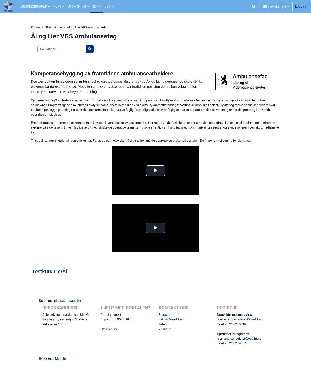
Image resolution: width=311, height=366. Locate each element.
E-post (163, 315)
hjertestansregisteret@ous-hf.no (240, 320)
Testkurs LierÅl (49, 272)
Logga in (301, 6)
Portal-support (111, 315)
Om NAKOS (109, 330)
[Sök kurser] (61, 49)
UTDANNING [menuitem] (77, 6)
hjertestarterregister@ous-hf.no (239, 340)
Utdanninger (54, 27)
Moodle (60, 360)
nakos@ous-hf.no (171, 320)
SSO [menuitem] (108, 6)
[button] (254, 6)
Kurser (35, 27)
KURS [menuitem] (57, 6)
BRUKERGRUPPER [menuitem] (34, 6)
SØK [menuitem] (95, 6)
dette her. (247, 141)
